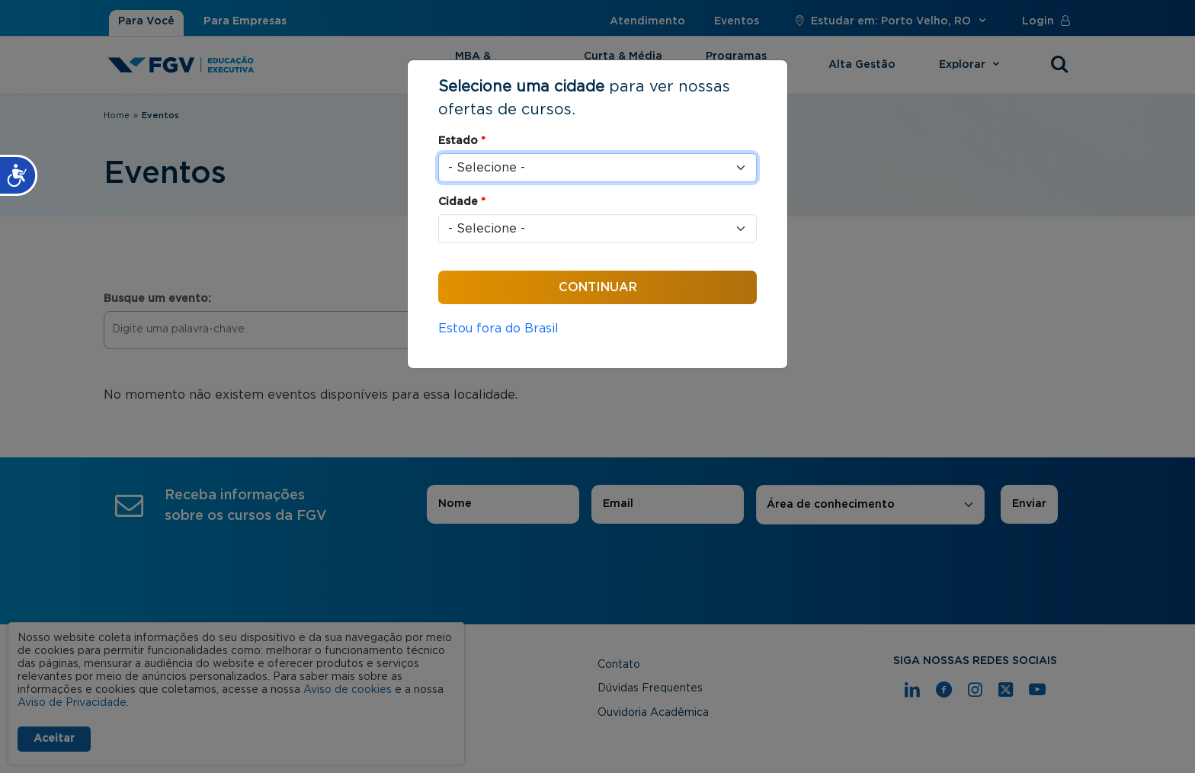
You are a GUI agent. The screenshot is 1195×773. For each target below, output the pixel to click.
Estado (461, 141)
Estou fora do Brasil (498, 328)
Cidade (461, 202)
